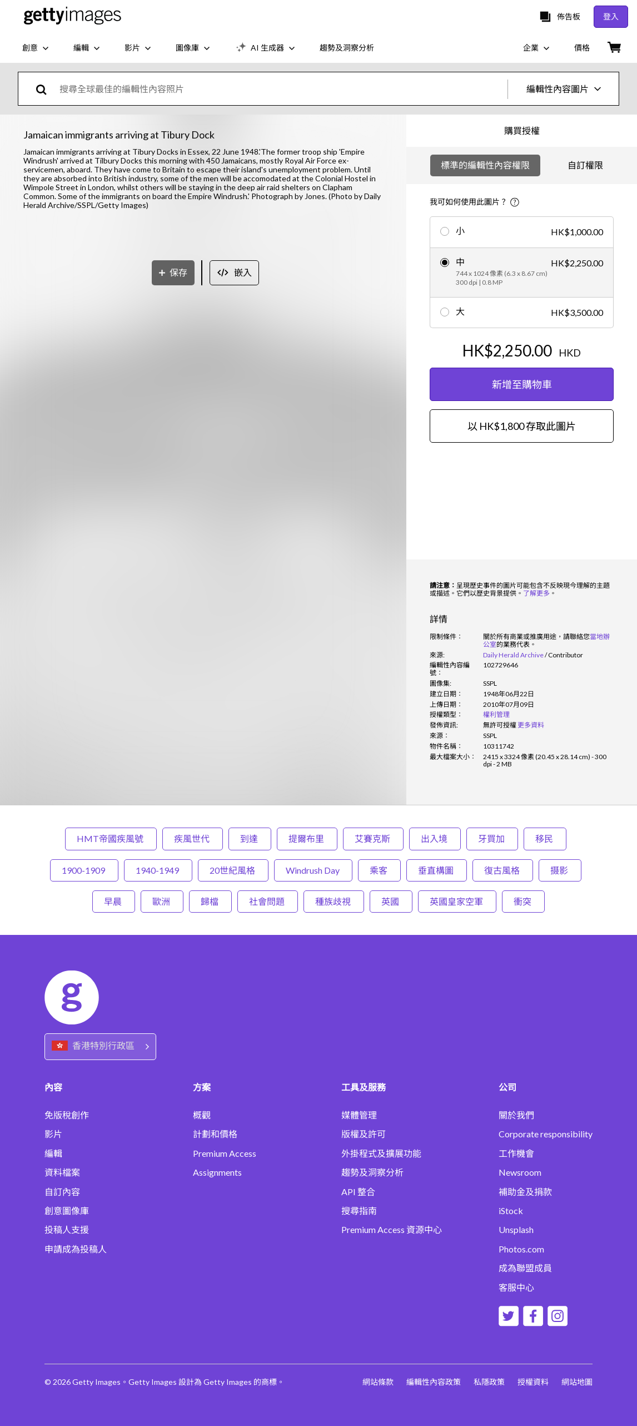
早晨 (113, 901)
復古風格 (502, 870)
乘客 (379, 870)
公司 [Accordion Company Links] (507, 1087)
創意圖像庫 (66, 1211)
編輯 (53, 1153)
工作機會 (516, 1153)
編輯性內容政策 (432, 1382)
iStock (511, 1211)
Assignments (217, 1172)
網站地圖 (577, 1382)
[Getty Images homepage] (72, 16)
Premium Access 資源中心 (391, 1230)
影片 (53, 1134)
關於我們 (516, 1115)
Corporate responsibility (546, 1134)
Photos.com (521, 1249)
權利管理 (496, 714)
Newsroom (520, 1172)
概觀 (202, 1115)
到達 (250, 838)
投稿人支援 (66, 1230)
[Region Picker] (100, 1046)
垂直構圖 (436, 870)
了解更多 (536, 593)
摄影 (560, 870)
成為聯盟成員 (525, 1268)
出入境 (435, 838)
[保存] (173, 691)
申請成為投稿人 (75, 1249)
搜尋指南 (359, 1211)
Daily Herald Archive (513, 655)
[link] (499, 725)
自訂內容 (62, 1192)
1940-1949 (158, 870)
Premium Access (224, 1153)
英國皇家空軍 (457, 901)
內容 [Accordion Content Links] (53, 1087)
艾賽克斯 (373, 838)
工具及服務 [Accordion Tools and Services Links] (363, 1087)
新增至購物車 (522, 384)
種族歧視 (333, 901)
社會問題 (267, 901)
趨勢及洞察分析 (372, 1172)
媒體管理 (359, 1115)
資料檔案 (62, 1172)
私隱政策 (488, 1382)
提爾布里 (307, 838)
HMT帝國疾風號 (111, 838)
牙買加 (492, 838)
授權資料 (532, 1382)
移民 (545, 838)
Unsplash (516, 1230)
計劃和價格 (215, 1134)
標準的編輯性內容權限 (485, 165)
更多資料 (530, 725)
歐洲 (162, 901)
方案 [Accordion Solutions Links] (202, 1087)
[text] (281, 89)
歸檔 (210, 901)
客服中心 (516, 1288)
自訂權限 (585, 165)
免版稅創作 (66, 1115)
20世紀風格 (233, 870)
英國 (391, 901)
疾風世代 (192, 838)
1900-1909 (84, 870)
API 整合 (358, 1192)
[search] (46, 88)
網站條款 (375, 1382)
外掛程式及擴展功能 (381, 1153)
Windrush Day (313, 870)
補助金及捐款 (525, 1192)
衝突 (523, 901)
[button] (203, 445)
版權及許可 (363, 1134)
